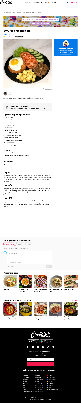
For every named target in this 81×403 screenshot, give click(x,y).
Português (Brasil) (52, 389)
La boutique (38, 377)
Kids (24, 387)
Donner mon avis (19, 36)
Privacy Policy (33, 399)
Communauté (38, 2)
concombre (8, 150)
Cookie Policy (41, 399)
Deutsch (50, 375)
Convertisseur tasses (28, 391)
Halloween (25, 383)
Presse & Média (39, 385)
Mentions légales (39, 387)
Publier (49, 266)
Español (50, 381)
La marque (37, 375)
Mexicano (50, 383)
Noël (24, 385)
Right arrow (77, 281)
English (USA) (51, 379)
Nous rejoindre (39, 391)
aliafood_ (11, 93)
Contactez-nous (39, 389)
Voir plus (74, 300)
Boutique (74, 2)
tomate (7, 148)
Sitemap (48, 399)
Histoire (37, 381)
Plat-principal (17, 12)
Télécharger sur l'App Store (33, 341)
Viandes (25, 12)
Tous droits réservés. (50, 397)
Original (25, 389)
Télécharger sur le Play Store (46, 341)
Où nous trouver (39, 379)
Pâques (25, 381)
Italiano (50, 387)
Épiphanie (25, 375)
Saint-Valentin (26, 379)
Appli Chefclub (38, 383)
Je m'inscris (40, 364)
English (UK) (51, 377)
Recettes (27, 2)
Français (50, 385)
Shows (54, 2)
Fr (11, 12)
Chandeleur (26, 377)
